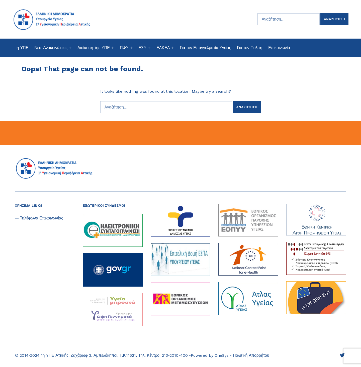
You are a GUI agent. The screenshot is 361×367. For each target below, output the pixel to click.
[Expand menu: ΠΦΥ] (131, 48)
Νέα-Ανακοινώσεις (50, 47)
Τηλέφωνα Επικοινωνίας (41, 218)
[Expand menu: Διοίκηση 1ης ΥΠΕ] (112, 48)
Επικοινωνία (279, 47)
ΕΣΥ (142, 47)
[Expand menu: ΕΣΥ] (149, 48)
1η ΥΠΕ (22, 47)
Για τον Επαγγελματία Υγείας (205, 47)
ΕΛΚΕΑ (163, 47)
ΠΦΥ (124, 47)
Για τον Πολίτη (249, 47)
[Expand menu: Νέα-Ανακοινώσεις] (70, 48)
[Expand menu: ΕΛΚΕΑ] (172, 48)
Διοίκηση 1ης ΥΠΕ (93, 47)
